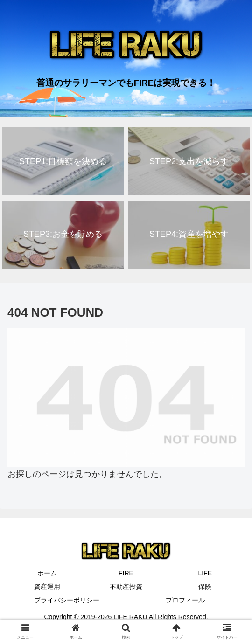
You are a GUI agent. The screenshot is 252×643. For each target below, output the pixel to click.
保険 (204, 586)
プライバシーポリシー (66, 600)
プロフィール (185, 600)
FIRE (126, 573)
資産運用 (47, 586)
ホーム (47, 573)
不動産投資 (126, 586)
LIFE (205, 573)
